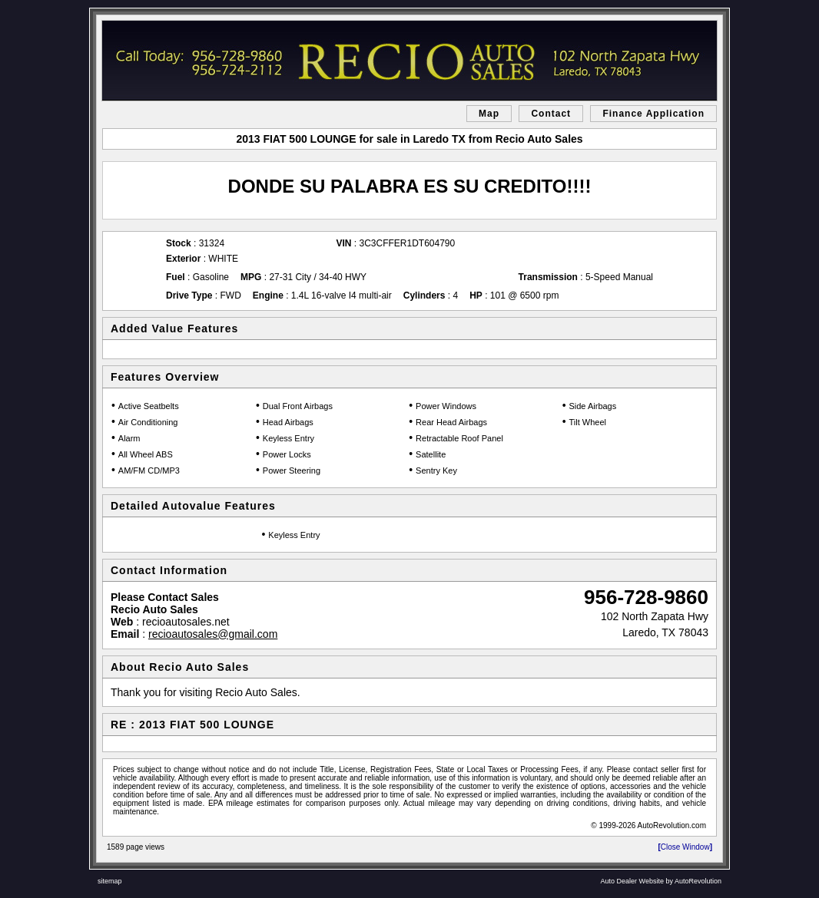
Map (489, 113)
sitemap (110, 881)
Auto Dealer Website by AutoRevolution (661, 881)
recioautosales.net (186, 622)
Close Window (685, 847)
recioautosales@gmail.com (212, 634)
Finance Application (653, 113)
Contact (551, 113)
